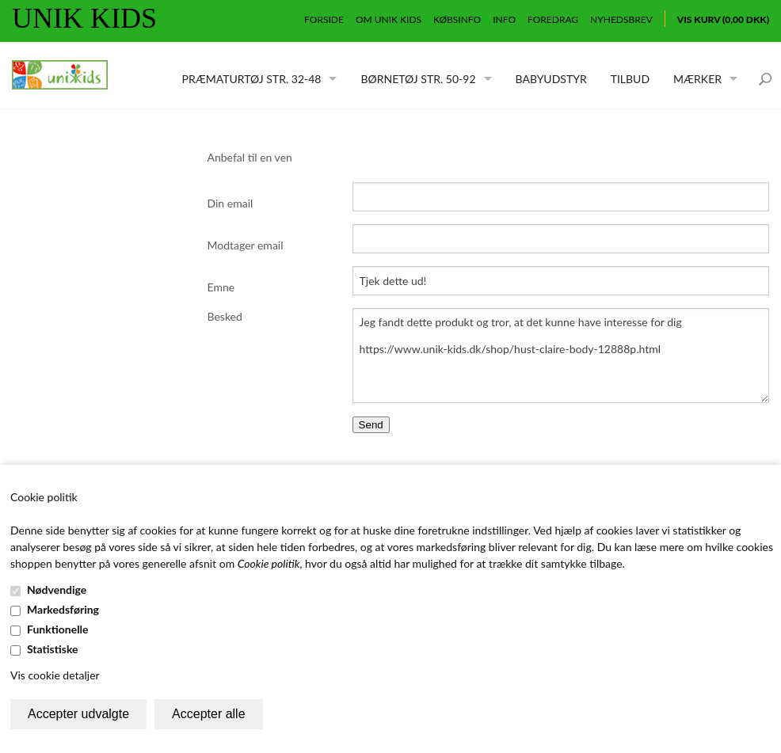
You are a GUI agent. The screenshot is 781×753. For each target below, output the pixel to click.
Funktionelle (58, 629)
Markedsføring (63, 609)
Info (504, 19)
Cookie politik (269, 563)
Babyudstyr (551, 79)
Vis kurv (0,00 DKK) (723, 19)
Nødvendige (56, 589)
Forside (324, 19)
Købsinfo (457, 19)
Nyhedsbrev (621, 19)
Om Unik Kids (388, 19)
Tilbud (630, 79)
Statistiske (52, 649)
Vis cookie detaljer (55, 675)
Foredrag (553, 19)
